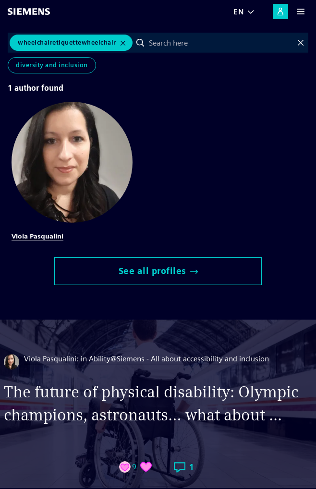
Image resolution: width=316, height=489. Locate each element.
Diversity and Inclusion (52, 65)
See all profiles (158, 271)
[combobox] (220, 42)
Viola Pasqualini (37, 236)
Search (140, 42)
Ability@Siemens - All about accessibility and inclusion (179, 358)
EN (238, 11)
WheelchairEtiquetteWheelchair (67, 42)
